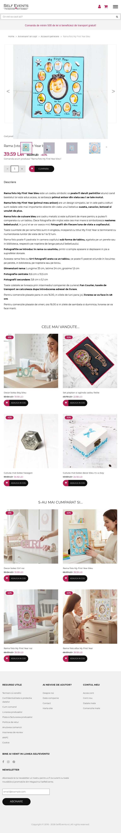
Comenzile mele (91, 708)
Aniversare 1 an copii (28, 36)
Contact (47, 703)
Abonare (16, 801)
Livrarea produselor (12, 712)
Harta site (48, 708)
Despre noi (48, 693)
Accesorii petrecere (51, 36)
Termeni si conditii (11, 693)
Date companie (51, 698)
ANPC (5, 737)
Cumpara (43, 169)
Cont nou (87, 698)
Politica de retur (10, 722)
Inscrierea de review (12, 732)
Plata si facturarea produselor (17, 717)
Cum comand (9, 707)
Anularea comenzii (12, 727)
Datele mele (89, 703)
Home (12, 36)
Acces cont (88, 693)
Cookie (5, 742)
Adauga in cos (18, 403)
